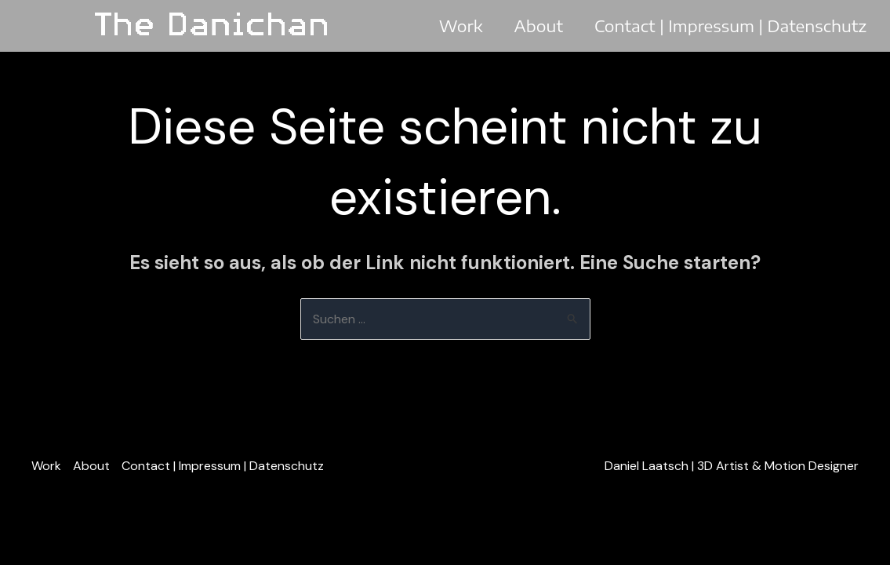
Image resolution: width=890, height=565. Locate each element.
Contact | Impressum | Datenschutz (730, 25)
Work (461, 25)
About (538, 25)
